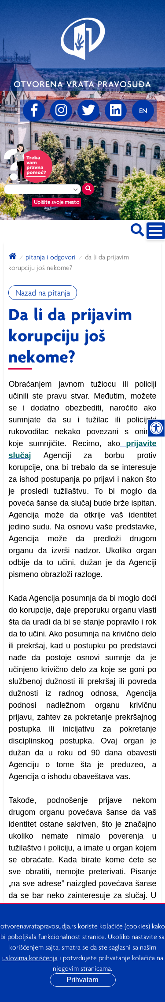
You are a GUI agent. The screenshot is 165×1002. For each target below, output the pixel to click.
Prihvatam (82, 980)
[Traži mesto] (88, 189)
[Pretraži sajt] (137, 228)
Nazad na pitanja (42, 292)
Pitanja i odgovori (51, 257)
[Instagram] (61, 111)
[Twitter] (88, 111)
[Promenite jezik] (143, 111)
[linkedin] (116, 111)
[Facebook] (34, 111)
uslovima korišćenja (30, 957)
